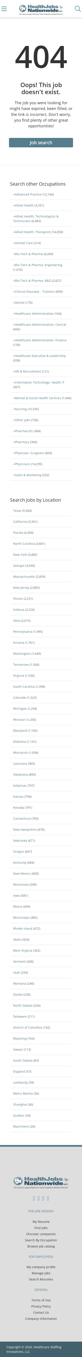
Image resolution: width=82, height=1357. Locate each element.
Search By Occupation (41, 1240)
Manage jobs (41, 1273)
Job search (41, 142)
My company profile (41, 1267)
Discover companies (41, 1234)
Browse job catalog (41, 1246)
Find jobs (41, 1228)
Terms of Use (41, 1300)
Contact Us (41, 1312)
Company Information (41, 1319)
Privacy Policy (41, 1306)
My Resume (41, 1222)
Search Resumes (41, 1279)
